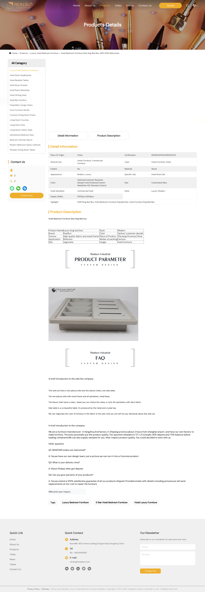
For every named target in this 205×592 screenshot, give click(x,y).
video (118, 5)
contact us (145, 5)
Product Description (108, 135)
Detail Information (68, 135)
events (130, 5)
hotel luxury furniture (146, 502)
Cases (13, 564)
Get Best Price (146, 120)
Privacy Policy (33, 589)
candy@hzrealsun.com (80, 562)
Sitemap (45, 589)
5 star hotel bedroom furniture (111, 502)
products (105, 5)
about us (90, 5)
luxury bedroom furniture (75, 502)
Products (24, 53)
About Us (14, 544)
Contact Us (15, 569)
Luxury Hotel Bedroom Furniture (44, 53)
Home (76, 5)
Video (13, 554)
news (12, 559)
